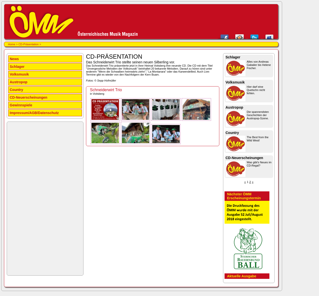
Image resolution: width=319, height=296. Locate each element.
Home (11, 44)
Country (16, 90)
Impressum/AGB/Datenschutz (34, 113)
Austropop (18, 82)
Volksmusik (19, 74)
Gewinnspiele (21, 105)
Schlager (17, 67)
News (14, 59)
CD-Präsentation (28, 44)
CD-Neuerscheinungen (28, 97)
